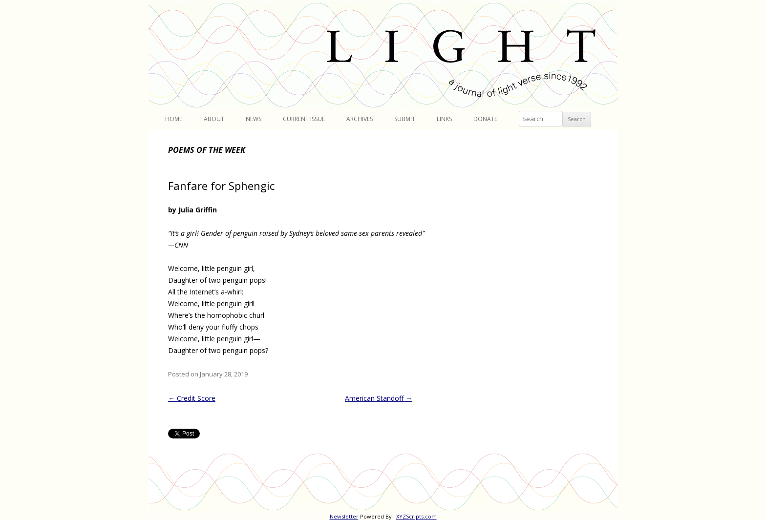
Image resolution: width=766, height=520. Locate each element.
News (253, 119)
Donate (485, 119)
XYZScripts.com (416, 516)
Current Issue (304, 119)
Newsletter (344, 516)
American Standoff (378, 398)
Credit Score (191, 398)
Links (444, 119)
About (214, 119)
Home (173, 119)
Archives (359, 119)
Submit (404, 119)
